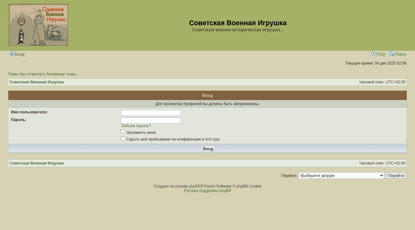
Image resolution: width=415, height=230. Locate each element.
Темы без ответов (25, 74)
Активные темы (61, 74)
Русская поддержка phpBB (207, 190)
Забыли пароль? (136, 126)
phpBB (194, 186)
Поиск (398, 54)
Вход (17, 54)
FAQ (378, 54)
